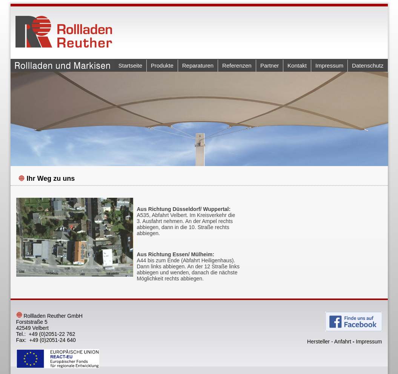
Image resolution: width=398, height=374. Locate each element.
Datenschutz (367, 65)
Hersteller (318, 342)
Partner (269, 65)
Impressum (329, 65)
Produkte (162, 65)
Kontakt (297, 65)
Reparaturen (198, 65)
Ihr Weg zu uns (51, 178)
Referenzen (237, 65)
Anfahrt (342, 342)
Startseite (130, 65)
